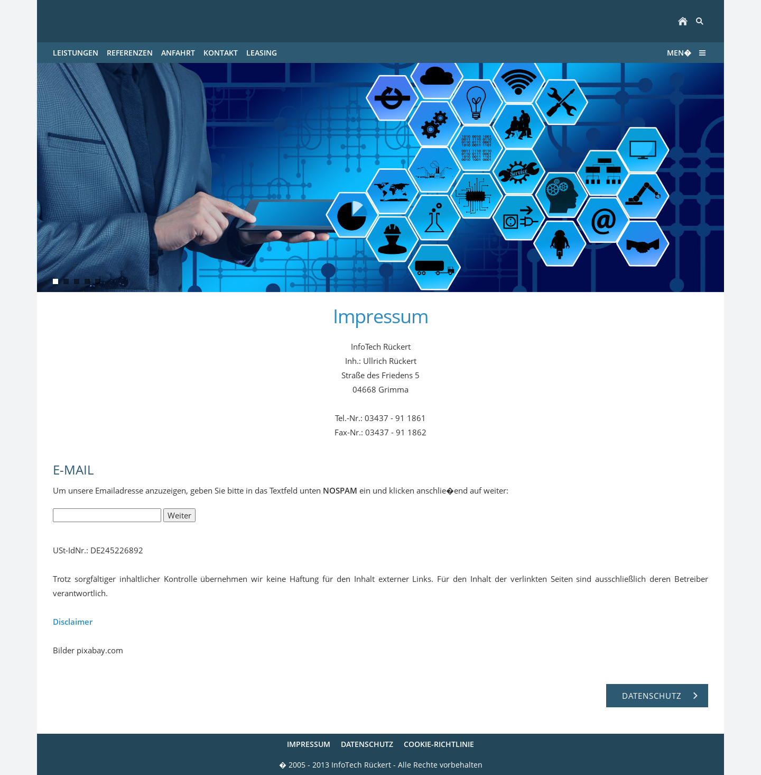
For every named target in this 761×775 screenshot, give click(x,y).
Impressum (308, 744)
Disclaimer (72, 621)
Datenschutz (367, 744)
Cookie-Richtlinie (439, 744)
